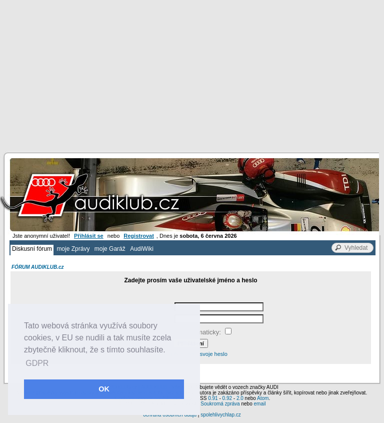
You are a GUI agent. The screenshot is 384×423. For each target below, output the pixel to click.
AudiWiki (142, 248)
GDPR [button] (37, 363)
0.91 (213, 398)
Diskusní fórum (32, 248)
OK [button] (104, 389)
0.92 (227, 398)
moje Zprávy (73, 248)
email (260, 403)
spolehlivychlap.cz (220, 414)
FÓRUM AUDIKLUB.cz (38, 267)
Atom (262, 398)
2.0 (240, 398)
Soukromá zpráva (220, 403)
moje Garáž (110, 248)
